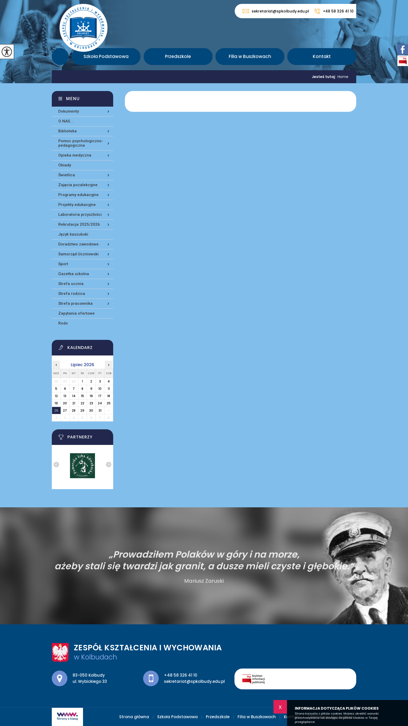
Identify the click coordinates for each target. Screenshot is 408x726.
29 (82, 410)
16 (91, 396)
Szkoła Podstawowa (106, 56)
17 (99, 396)
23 (91, 403)
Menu (73, 98)
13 (64, 396)
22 (82, 403)
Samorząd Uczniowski (78, 254)
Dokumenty (68, 111)
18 (108, 396)
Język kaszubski (73, 234)
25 (109, 403)
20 (65, 403)
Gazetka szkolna (73, 273)
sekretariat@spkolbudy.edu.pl (276, 11)
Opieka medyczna (74, 155)
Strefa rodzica (71, 293)
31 (100, 410)
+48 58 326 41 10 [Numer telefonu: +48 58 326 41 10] (180, 675)
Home (342, 77)
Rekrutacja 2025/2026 (79, 224)
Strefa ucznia (71, 283)
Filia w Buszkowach (250, 56)
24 (100, 403)
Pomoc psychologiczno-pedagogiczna (80, 143)
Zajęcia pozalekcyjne (78, 185)
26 (56, 410)
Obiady (64, 165)
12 (56, 396)
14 (73, 396)
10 (99, 388)
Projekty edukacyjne (77, 204)
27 (65, 410)
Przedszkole (178, 56)
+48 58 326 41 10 (334, 11)
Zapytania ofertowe (76, 313)
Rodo (63, 323)
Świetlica (66, 175)
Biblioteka (67, 131)
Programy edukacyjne (78, 194)
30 (91, 410)
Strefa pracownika (75, 303)
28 (73, 410)
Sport (63, 264)
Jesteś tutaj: (324, 77)
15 (82, 396)
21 (73, 403)
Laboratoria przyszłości (80, 214)
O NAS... (65, 121)
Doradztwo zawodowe (78, 244)
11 (109, 388)
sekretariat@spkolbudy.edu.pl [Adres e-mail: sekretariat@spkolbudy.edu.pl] (194, 681)
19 (56, 403)
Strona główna (60, 56)
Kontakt (322, 56)
